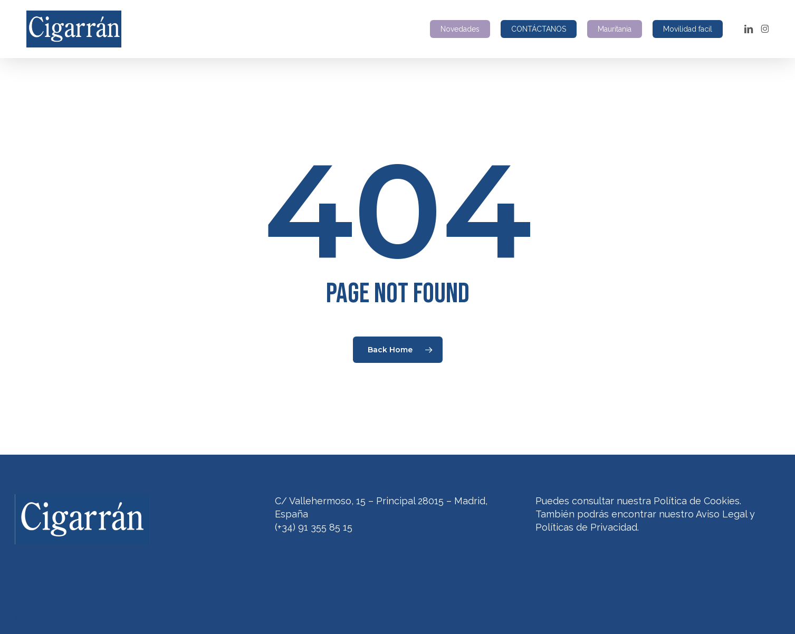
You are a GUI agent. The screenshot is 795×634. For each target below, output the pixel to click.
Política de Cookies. (697, 500)
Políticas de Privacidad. (587, 527)
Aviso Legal (721, 514)
